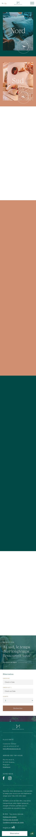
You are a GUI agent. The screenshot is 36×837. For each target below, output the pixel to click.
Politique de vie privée (10, 820)
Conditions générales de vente (13, 822)
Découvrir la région (14, 662)
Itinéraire (6, 767)
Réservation (14, 833)
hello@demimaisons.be (12, 749)
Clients (5, 696)
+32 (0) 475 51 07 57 (11, 746)
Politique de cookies (10, 817)
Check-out (7, 687)
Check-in (6, 678)
